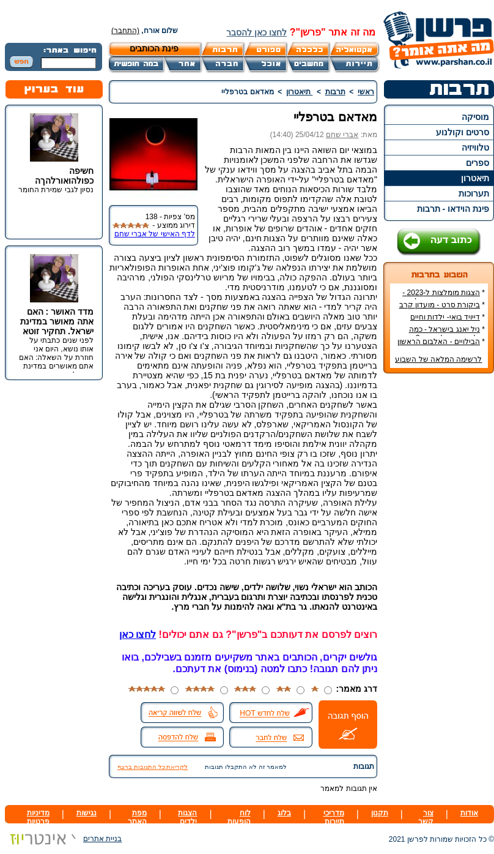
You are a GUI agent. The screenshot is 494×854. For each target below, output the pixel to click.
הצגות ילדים (187, 817)
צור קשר (425, 817)
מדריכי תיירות (333, 817)
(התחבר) (125, 30)
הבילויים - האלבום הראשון (438, 341)
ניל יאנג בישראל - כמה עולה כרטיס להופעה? (447, 333)
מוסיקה (475, 117)
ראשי (366, 92)
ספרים (477, 163)
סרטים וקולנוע (462, 132)
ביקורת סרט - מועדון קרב (439, 305)
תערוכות (474, 193)
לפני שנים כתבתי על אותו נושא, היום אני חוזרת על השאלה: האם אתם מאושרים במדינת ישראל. (56, 357)
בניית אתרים (63, 838)
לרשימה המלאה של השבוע (438, 359)
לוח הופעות (239, 817)
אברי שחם (342, 134)
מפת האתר (137, 817)
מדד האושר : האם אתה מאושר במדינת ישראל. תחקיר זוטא (57, 321)
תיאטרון (475, 178)
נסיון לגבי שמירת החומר (56, 189)
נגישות (86, 813)
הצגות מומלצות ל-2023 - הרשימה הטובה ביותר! (443, 296)
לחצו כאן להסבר (256, 32)
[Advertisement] (439, 565)
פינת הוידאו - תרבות (453, 209)
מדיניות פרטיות (38, 817)
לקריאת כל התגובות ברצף (152, 766)
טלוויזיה (475, 147)
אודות (469, 813)
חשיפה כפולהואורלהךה (64, 175)
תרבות (335, 92)
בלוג (284, 813)
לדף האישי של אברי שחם (154, 234)
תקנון (379, 813)
